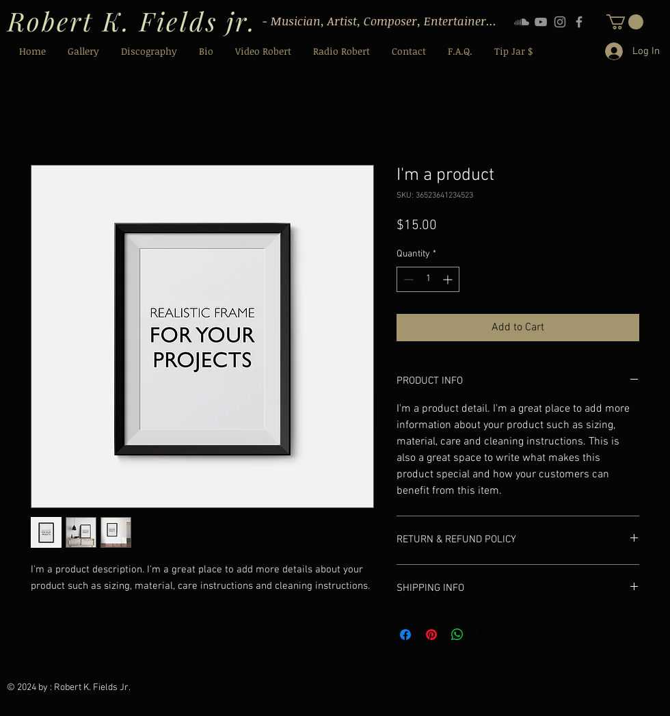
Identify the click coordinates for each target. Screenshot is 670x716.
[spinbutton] (428, 279)
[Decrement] (407, 279)
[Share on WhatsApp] (457, 634)
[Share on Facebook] (405, 634)
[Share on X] (483, 634)
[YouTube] (540, 21)
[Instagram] (559, 21)
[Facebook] (579, 21)
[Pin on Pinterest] (431, 634)
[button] (624, 21)
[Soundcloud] (521, 21)
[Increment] (448, 279)
